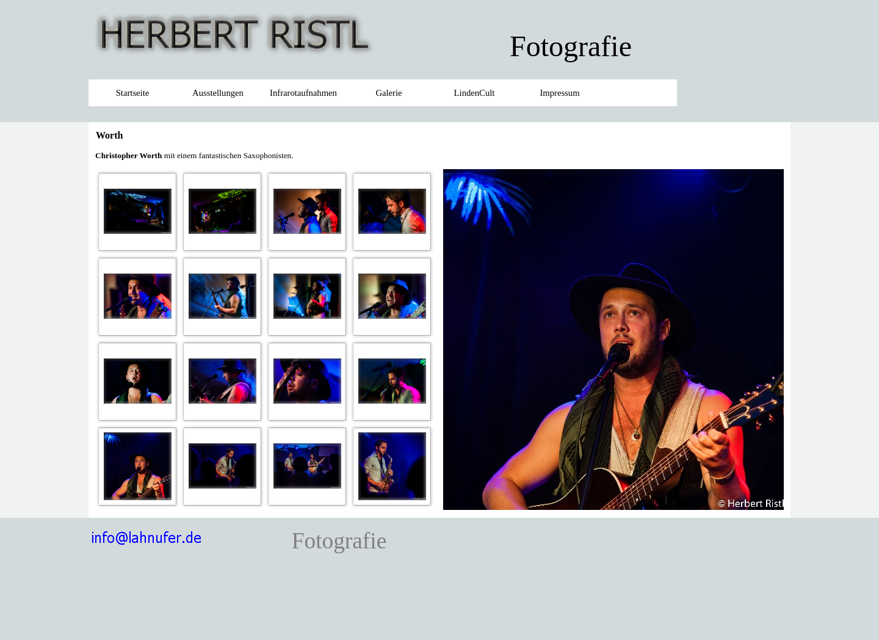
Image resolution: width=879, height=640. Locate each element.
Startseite (133, 93)
